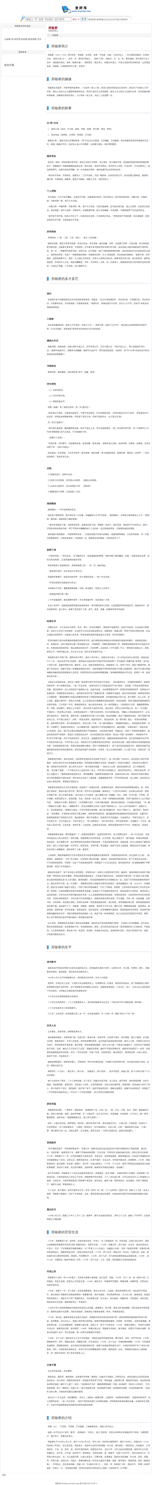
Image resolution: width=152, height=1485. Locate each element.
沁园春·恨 (8, 39)
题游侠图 (32, 39)
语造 (118, 19)
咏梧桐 (24, 39)
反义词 (113, 19)
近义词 (107, 19)
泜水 (39, 39)
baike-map (75, 1483)
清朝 (4, 1475)
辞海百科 (124, 19)
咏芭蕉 (17, 39)
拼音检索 (100, 19)
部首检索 (92, 19)
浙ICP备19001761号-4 (88, 1483)
